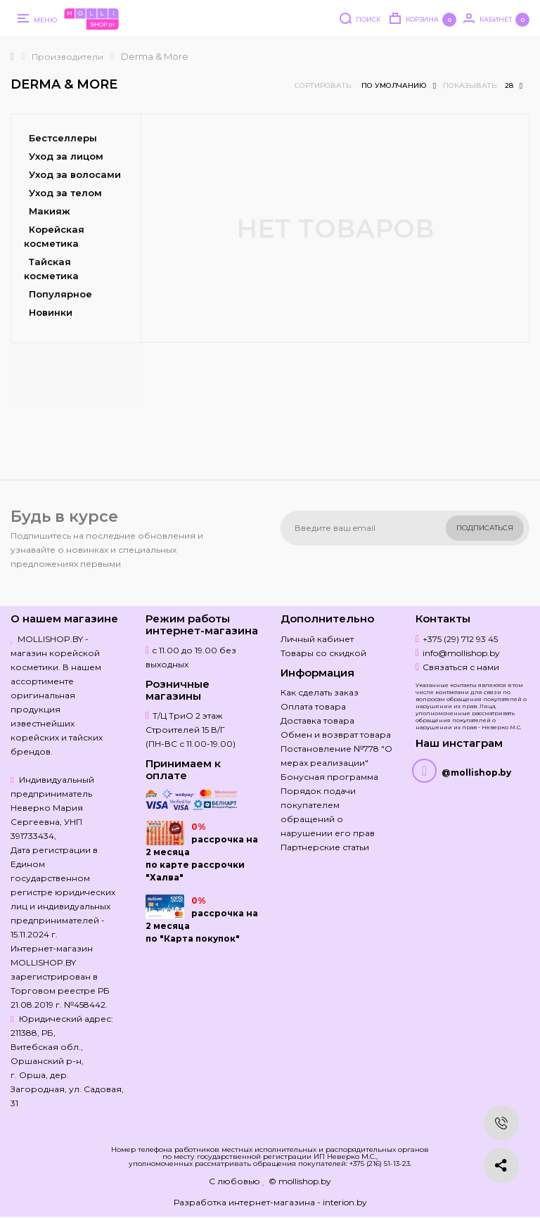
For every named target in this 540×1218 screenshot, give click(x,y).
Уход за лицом (66, 156)
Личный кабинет (317, 639)
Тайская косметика (51, 268)
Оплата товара (313, 706)
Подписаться (484, 527)
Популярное (60, 294)
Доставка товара (317, 720)
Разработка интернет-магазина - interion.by (270, 1202)
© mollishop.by (300, 1181)
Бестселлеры (63, 137)
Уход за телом (65, 192)
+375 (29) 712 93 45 (460, 639)
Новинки (50, 312)
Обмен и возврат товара (336, 734)
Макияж (49, 211)
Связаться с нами (461, 667)
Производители (67, 56)
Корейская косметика (54, 236)
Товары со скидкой (323, 653)
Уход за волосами (75, 174)
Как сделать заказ (320, 692)
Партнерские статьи (325, 847)
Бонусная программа (329, 776)
